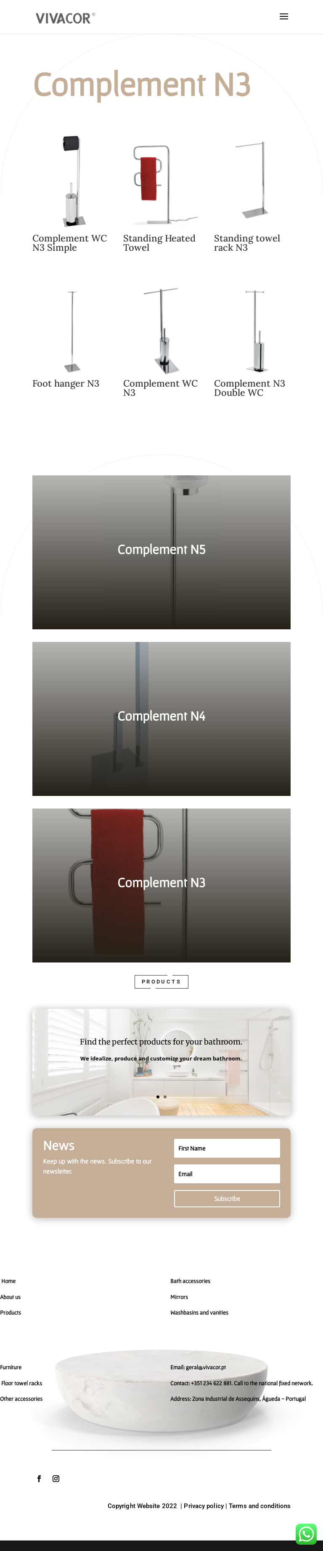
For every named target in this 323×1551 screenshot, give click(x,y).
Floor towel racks (21, 1383)
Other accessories (21, 1398)
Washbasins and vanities (199, 1312)
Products (161, 981)
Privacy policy (203, 1506)
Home (8, 1281)
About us (10, 1297)
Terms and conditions (260, 1506)
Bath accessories (190, 1281)
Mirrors (179, 1297)
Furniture (10, 1367)
